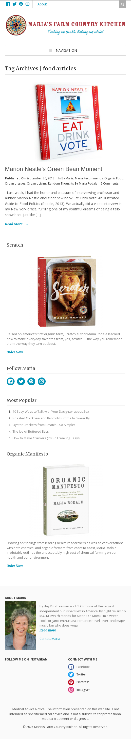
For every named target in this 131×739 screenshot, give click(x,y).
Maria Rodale (88, 183)
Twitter (21, 381)
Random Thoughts (61, 183)
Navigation (66, 50)
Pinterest (31, 381)
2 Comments (109, 183)
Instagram (42, 381)
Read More (13, 224)
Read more (47, 630)
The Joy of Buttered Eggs (31, 431)
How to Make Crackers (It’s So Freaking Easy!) (46, 438)
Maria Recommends (89, 178)
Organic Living (37, 183)
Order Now (15, 352)
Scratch (15, 245)
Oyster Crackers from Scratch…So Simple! (44, 425)
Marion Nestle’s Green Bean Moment (53, 169)
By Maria (67, 178)
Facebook (11, 381)
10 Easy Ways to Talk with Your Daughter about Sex (51, 411)
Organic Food (114, 178)
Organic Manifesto (27, 454)
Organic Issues (15, 183)
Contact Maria (49, 638)
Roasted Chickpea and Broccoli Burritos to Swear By (51, 418)
